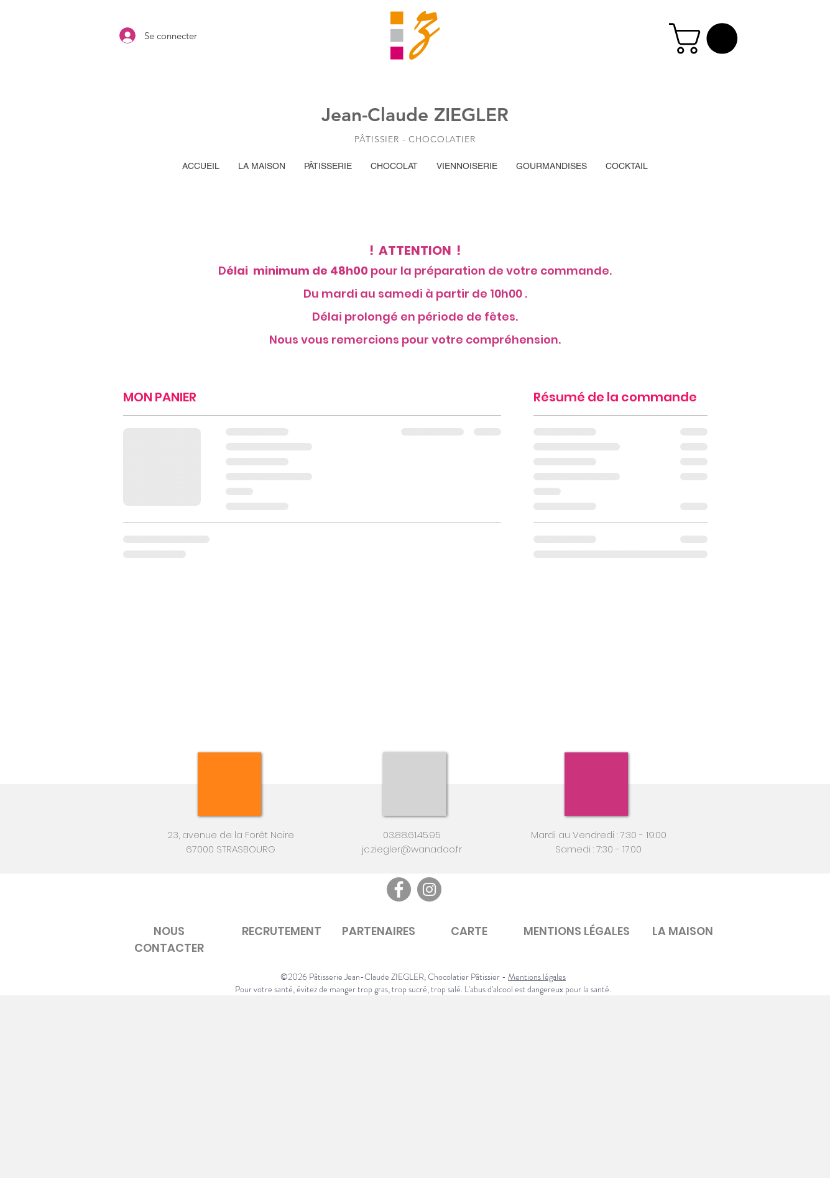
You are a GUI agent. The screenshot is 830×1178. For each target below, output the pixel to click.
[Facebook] (399, 889)
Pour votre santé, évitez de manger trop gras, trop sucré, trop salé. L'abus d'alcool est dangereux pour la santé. (423, 989)
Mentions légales (537, 976)
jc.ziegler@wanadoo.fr (412, 849)
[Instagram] (429, 889)
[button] (707, 38)
